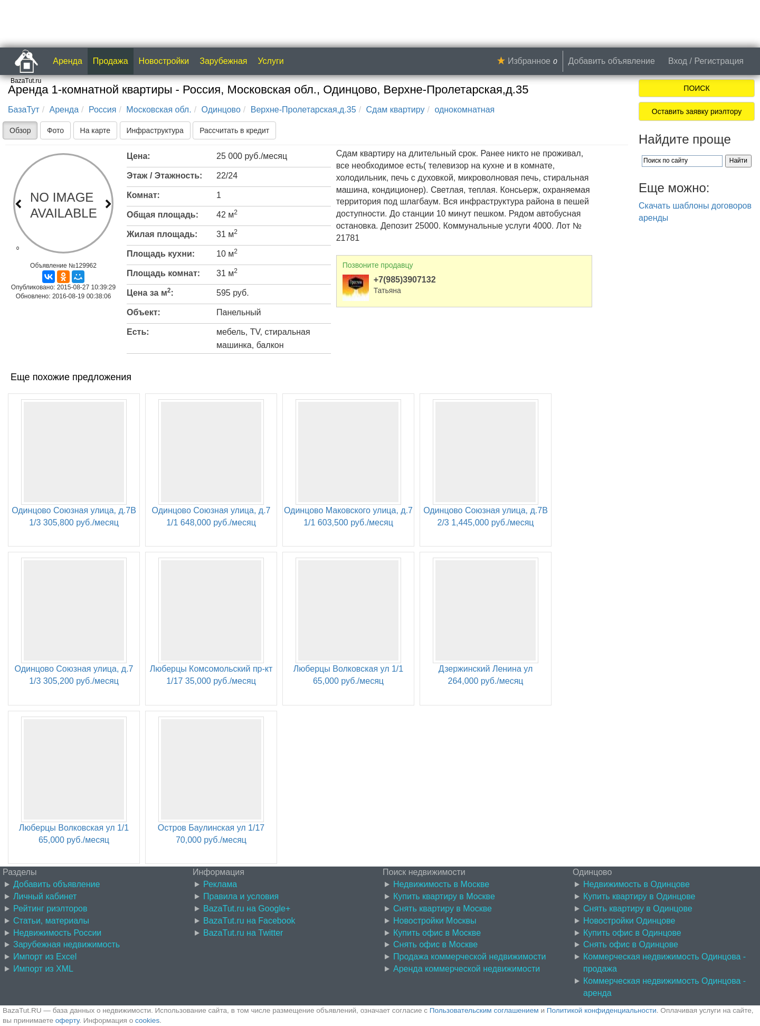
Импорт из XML (43, 968)
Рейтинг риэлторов (50, 908)
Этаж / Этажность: (164, 175)
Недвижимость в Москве (441, 884)
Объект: (143, 312)
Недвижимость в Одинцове (636, 884)
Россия (102, 109)
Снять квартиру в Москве (442, 908)
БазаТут (24, 109)
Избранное (529, 61)
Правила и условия (241, 896)
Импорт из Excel (45, 956)
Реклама (220, 884)
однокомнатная (464, 109)
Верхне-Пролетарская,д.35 (303, 109)
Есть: (138, 331)
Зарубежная (223, 61)
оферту (67, 1020)
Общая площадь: (162, 214)
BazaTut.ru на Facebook (249, 920)
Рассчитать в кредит (234, 130)
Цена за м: (150, 292)
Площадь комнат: (163, 273)
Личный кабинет (45, 896)
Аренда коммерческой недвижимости (466, 968)
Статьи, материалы (51, 920)
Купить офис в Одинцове (632, 932)
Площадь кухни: (161, 253)
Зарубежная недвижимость (66, 944)
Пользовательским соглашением (484, 1010)
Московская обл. (158, 109)
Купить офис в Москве (437, 932)
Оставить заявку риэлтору (697, 111)
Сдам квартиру (395, 109)
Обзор (20, 130)
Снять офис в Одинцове (630, 944)
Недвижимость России (57, 932)
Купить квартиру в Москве (444, 896)
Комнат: (143, 195)
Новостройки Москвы (435, 920)
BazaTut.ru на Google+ (246, 908)
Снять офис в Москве (435, 944)
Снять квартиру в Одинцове (637, 908)
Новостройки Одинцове (629, 920)
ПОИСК (696, 88)
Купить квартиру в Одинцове (639, 896)
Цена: (138, 156)
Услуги (271, 61)
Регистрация (719, 61)
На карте (95, 130)
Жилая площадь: (162, 234)
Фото (55, 130)
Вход (677, 61)
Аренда (67, 61)
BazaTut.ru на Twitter (243, 932)
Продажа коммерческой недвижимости (469, 956)
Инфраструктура (155, 130)
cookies (147, 1020)
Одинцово (221, 109)
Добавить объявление (611, 61)
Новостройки (164, 61)
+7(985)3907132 (405, 279)
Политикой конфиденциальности (602, 1010)
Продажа (110, 61)
